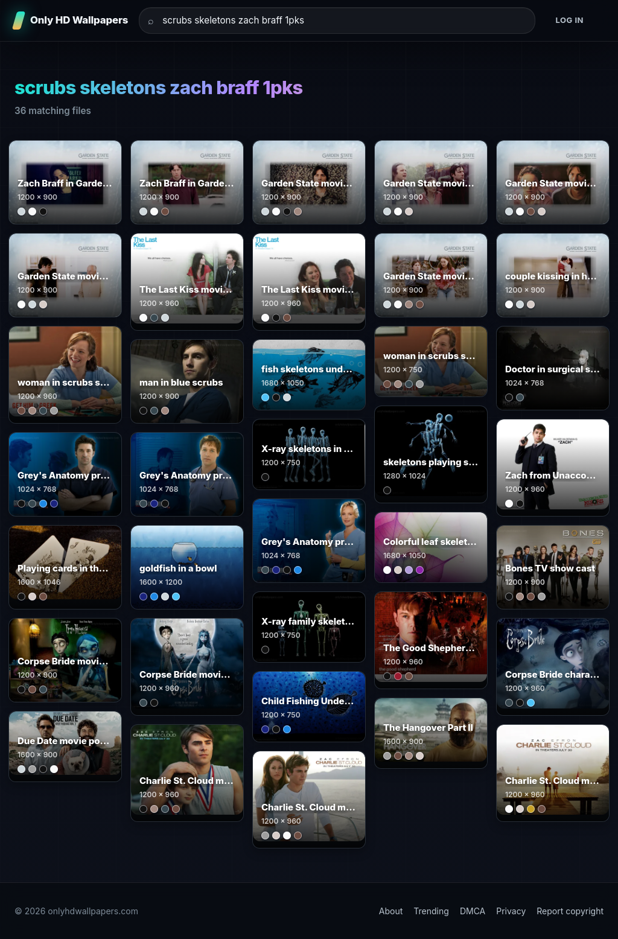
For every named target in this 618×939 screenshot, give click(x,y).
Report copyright (570, 911)
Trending (431, 911)
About (391, 911)
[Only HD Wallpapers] (71, 20)
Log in (569, 20)
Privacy (511, 911)
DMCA (472, 911)
